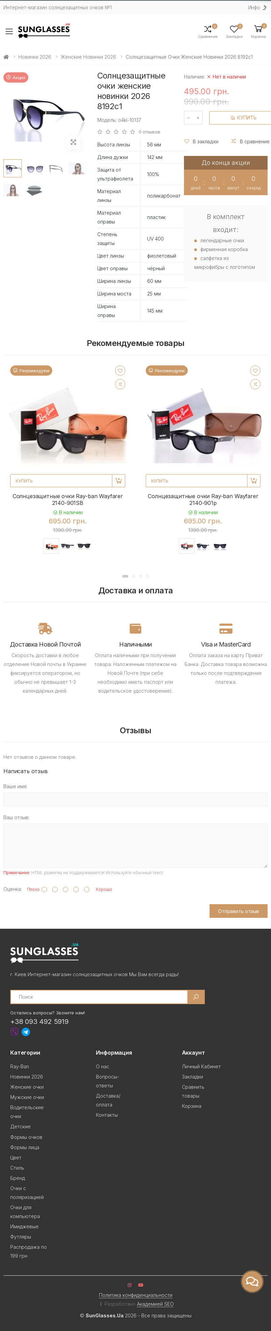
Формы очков (26, 1137)
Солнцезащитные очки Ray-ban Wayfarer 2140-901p (203, 499)
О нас (102, 1066)
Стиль (17, 1168)
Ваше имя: (15, 786)
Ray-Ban (19, 1066)
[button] (258, 31)
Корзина (191, 1106)
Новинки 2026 (34, 57)
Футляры (20, 1237)
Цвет (16, 1157)
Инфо (254, 7)
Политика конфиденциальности (135, 1295)
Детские (20, 1126)
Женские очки (27, 1087)
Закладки (192, 1077)
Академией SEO (155, 1304)
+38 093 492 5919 (39, 1021)
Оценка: (12, 889)
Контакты (107, 1115)
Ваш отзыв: (16, 817)
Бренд (17, 1178)
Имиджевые (24, 1226)
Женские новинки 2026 (88, 57)
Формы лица (24, 1147)
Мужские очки (27, 1097)
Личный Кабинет (201, 1066)
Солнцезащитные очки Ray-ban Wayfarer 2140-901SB (68, 499)
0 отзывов (149, 132)
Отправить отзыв (238, 911)
